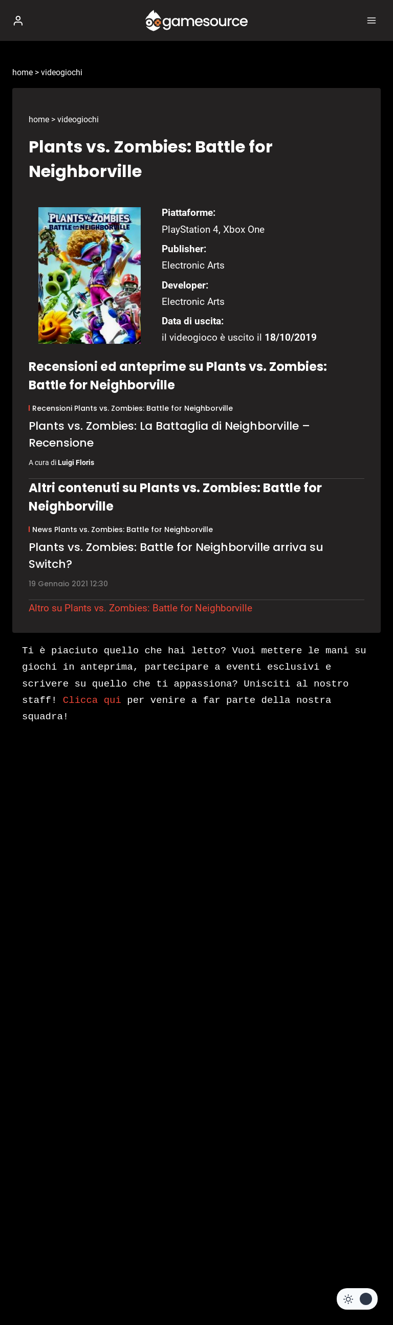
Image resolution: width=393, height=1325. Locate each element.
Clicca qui (92, 700)
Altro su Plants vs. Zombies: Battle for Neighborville (140, 608)
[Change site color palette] (357, 1299)
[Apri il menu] (371, 20)
